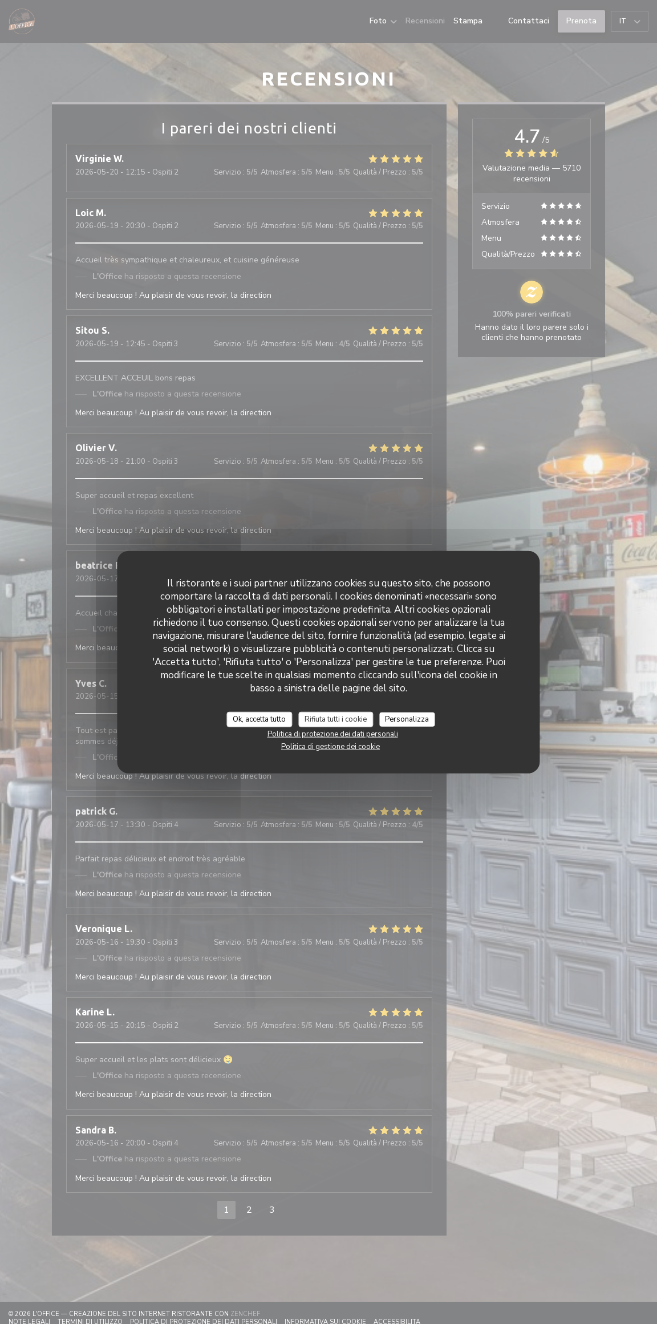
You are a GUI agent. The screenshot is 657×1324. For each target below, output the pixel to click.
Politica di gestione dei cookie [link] (330, 747)
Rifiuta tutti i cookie (336, 719)
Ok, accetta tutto (259, 719)
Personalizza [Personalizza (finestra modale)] (407, 719)
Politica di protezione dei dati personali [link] (332, 734)
